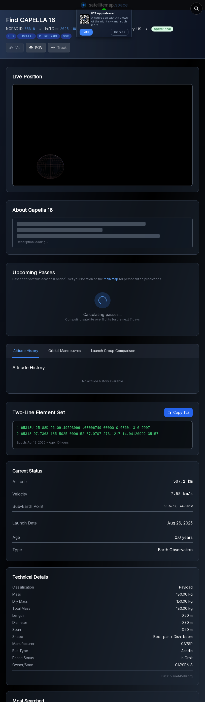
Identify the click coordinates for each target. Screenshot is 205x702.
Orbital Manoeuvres (64, 350)
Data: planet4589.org (177, 676)
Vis (14, 47)
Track (59, 47)
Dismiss (119, 32)
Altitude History (25, 350)
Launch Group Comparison (113, 350)
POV (36, 47)
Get (86, 32)
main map (111, 279)
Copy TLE (178, 412)
